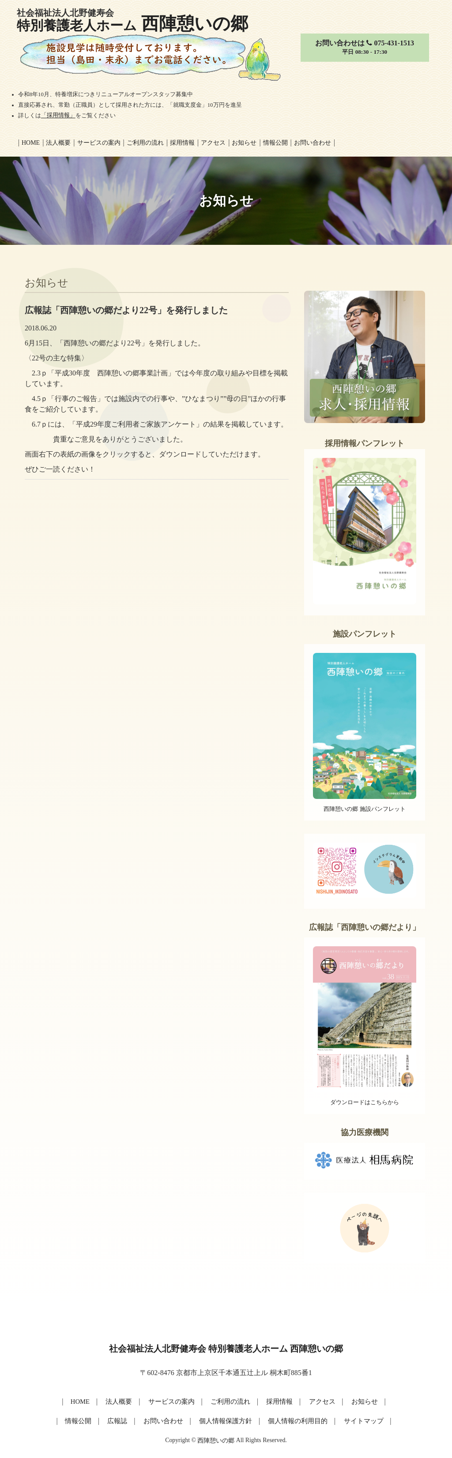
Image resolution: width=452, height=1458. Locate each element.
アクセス (213, 142)
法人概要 (58, 142)
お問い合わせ (312, 142)
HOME (83, 1401)
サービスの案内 (99, 142)
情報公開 (275, 142)
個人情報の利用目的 (295, 1420)
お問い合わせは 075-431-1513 (364, 48)
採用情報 (182, 142)
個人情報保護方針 (226, 1420)
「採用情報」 (58, 115)
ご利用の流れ (145, 142)
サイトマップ (358, 1420)
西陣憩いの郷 (215, 1439)
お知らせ (244, 142)
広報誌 (121, 1420)
